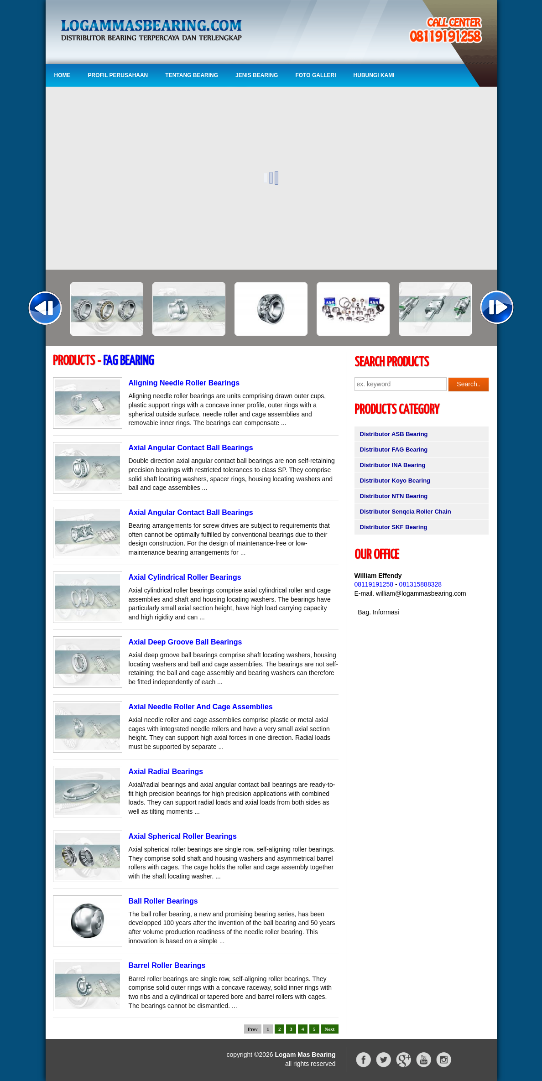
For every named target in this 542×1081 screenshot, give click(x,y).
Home (62, 75)
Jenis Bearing (256, 75)
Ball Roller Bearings (163, 901)
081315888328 (420, 584)
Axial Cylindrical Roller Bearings (185, 577)
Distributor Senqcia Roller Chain (405, 511)
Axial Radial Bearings (166, 771)
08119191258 (374, 584)
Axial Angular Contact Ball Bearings (191, 448)
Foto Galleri (315, 75)
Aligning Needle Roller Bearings (184, 383)
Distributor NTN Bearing (394, 496)
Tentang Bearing (191, 75)
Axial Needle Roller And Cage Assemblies (201, 707)
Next (330, 1029)
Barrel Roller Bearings (167, 965)
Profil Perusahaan (118, 75)
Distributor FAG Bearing (394, 449)
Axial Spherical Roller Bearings (183, 836)
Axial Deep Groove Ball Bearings (185, 642)
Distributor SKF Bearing (393, 527)
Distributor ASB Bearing (394, 434)
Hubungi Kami (374, 75)
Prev (253, 1029)
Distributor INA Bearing (393, 465)
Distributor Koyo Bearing (395, 480)
